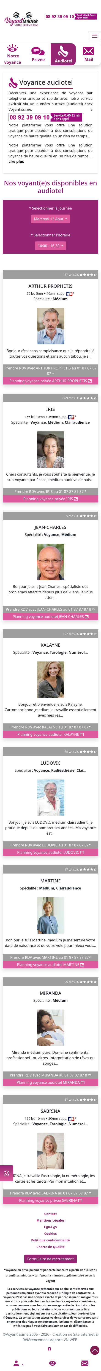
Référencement (36, 1339)
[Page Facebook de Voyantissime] (49, 1348)
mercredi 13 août (49, 218)
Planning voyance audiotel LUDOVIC (50, 852)
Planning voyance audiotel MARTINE (50, 964)
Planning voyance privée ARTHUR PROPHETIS (50, 380)
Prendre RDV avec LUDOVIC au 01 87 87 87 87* (50, 845)
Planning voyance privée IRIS (50, 498)
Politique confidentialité (50, 1240)
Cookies (50, 1233)
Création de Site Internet (73, 1334)
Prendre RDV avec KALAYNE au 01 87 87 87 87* (50, 727)
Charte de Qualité (50, 1247)
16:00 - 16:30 (49, 245)
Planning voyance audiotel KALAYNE (50, 734)
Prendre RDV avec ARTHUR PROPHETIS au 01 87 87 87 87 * (50, 371)
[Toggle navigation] (94, 35)
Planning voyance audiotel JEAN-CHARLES (50, 616)
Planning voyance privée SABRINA (50, 1200)
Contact (50, 1214)
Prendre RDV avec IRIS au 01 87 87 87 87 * (50, 491)
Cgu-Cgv (50, 1227)
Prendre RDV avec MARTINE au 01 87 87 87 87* (50, 957)
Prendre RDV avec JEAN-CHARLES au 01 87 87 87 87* (50, 609)
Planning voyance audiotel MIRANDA (51, 1082)
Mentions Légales (50, 1220)
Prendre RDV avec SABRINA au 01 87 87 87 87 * (50, 1193)
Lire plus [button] (16, 161)
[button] (18, 1363)
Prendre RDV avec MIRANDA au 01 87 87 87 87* (50, 1075)
